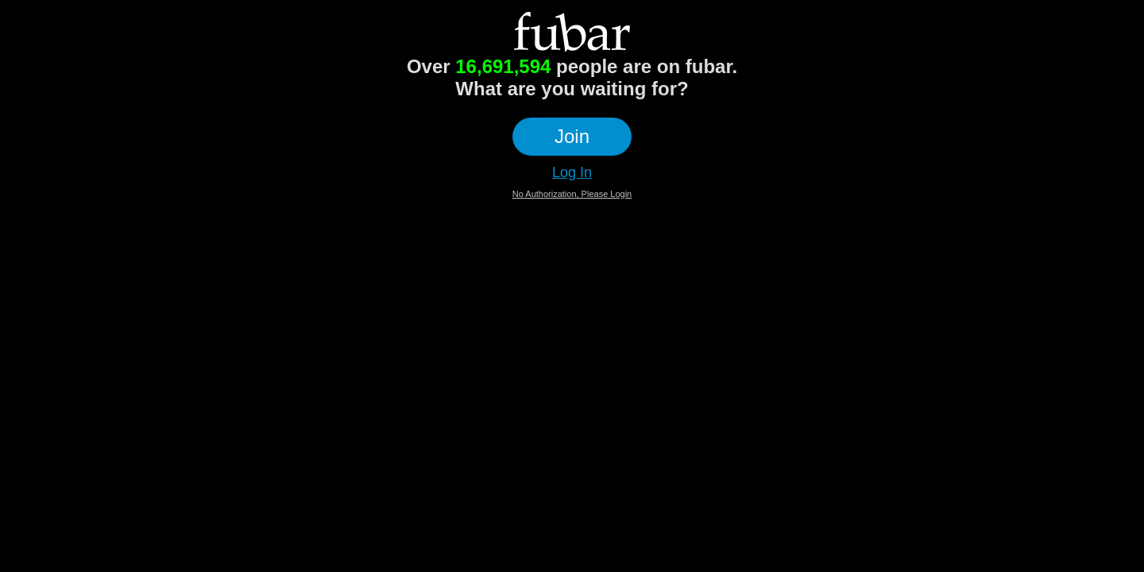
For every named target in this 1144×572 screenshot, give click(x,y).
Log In (572, 172)
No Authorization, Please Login (572, 194)
